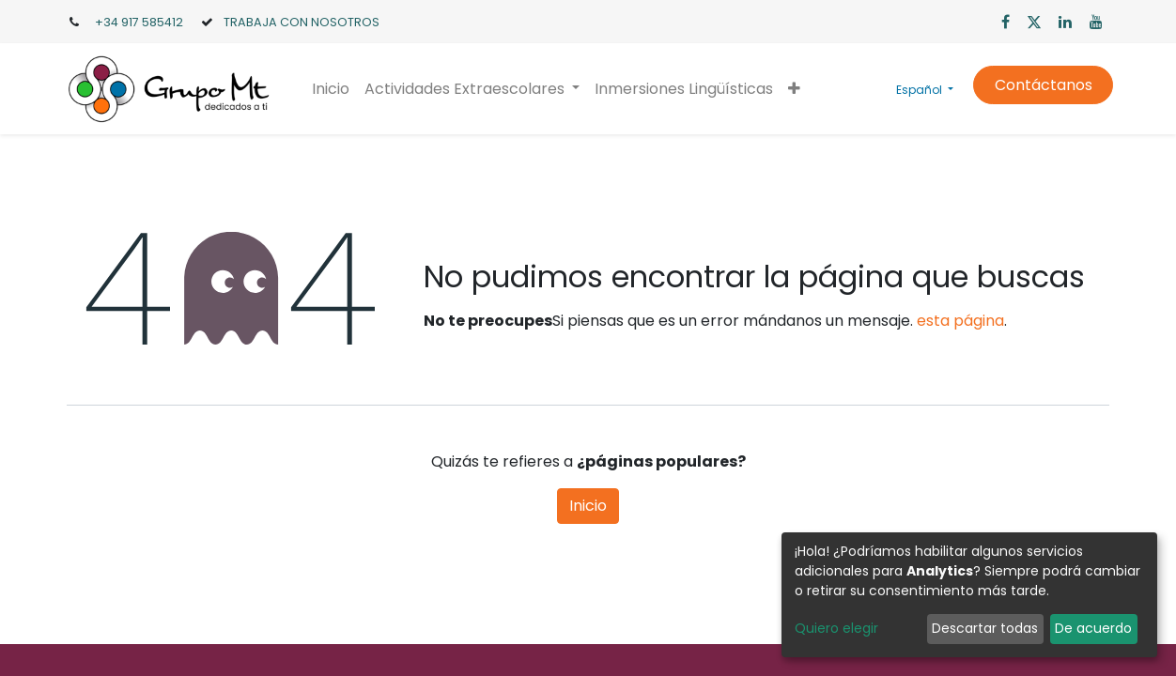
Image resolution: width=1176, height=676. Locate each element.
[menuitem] (334, 89)
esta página (960, 320)
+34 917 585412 (139, 22)
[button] (798, 89)
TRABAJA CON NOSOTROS (301, 22)
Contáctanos (1039, 85)
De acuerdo (1093, 628)
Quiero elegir (836, 628)
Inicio (588, 505)
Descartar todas (985, 628)
